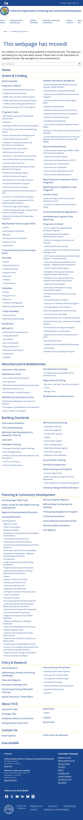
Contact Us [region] (63, 3)
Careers (47, 717)
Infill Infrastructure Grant (13, 152)
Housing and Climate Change (56, 678)
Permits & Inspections (54, 464)
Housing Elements (11, 516)
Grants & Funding (14, 76)
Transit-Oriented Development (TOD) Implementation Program (18, 201)
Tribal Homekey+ (10, 311)
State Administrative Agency (56, 448)
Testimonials (8, 353)
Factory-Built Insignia (53, 441)
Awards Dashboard (11, 265)
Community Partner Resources (15, 332)
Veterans (47, 693)
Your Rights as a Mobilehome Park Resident (21, 407)
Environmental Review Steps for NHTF (60, 160)
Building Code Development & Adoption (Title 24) (17, 434)
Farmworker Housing (53, 682)
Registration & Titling (54, 380)
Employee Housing (11, 444)
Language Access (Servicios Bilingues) (56, 809)
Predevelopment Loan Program (57, 331)
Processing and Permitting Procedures (20, 601)
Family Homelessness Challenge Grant (19, 135)
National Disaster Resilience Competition (61, 113)
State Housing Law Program (57, 469)
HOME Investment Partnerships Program (20, 100)
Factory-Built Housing (54, 460)
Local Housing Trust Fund (13, 163)
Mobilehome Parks (11, 374)
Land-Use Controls (11, 594)
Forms (46, 388)
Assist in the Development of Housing (19, 626)
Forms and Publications (13, 465)
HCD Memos (49, 530)
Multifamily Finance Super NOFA (18, 223)
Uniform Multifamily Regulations (60, 211)
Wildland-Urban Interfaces (55, 455)
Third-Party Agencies (53, 430)
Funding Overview (10, 269)
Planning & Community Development (51, 21)
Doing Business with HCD (15, 723)
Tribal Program (9, 283)
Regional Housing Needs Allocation (20, 512)
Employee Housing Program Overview (19, 448)
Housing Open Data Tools (15, 500)
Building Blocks (9, 521)
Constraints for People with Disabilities (20, 609)
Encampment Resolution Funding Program (21, 125)
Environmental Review (54, 146)
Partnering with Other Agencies (57, 671)
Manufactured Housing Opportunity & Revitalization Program (18, 167)
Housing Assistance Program (56, 300)
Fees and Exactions (12, 597)
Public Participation (12, 527)
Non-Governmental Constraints (17, 612)
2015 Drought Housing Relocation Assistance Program (57, 229)
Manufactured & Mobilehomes (16, 21)
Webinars (7, 234)
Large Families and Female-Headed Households (18, 563)
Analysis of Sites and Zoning (15, 579)
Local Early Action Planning (55, 314)
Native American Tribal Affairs (17, 696)
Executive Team (10, 709)
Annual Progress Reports (56, 499)
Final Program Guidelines (13, 231)
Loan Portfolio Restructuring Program (18, 159)
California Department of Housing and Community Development (45, 10)
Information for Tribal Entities (56, 164)
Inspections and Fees (52, 426)
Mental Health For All (66, 761)
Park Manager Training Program (16, 392)
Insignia (47, 437)
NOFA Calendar (10, 81)
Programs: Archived (53, 224)
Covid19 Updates (64, 776)
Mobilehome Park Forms (13, 388)
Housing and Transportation (56, 675)
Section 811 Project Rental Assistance (18, 197)
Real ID (60, 770)
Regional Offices (10, 780)
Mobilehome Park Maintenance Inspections (21, 385)
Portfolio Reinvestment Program (16, 183)
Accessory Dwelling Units (14, 585)
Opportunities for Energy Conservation (20, 652)
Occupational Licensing (55, 369)
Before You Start (10, 524)
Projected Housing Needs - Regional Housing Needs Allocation (18, 554)
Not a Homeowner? (11, 343)
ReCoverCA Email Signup (13, 350)
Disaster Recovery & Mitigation (59, 80)
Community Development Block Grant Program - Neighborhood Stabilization (59, 263)
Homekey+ (7, 288)
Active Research (10, 668)
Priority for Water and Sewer (16, 655)
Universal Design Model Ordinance (61, 487)
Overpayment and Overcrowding (17, 542)
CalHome (6, 122)
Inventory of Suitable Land (15, 582)
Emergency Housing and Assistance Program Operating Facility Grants (58, 279)
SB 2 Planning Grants (52, 341)
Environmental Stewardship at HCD (58, 171)
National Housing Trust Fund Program (19, 107)
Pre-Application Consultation (15, 238)
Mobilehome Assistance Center (18, 397)
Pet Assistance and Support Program (59, 327)
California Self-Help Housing (56, 246)
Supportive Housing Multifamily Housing (61, 344)
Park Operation (9, 381)
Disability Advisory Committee (17, 718)
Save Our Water (64, 764)
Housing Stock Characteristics (16, 538)
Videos (47, 712)
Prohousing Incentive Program (15, 187)
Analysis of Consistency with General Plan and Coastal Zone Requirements (20, 648)
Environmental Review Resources (57, 174)
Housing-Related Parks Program (57, 307)
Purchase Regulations (53, 473)
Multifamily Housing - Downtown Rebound (62, 317)
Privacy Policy (52, 806)
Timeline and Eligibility (12, 303)
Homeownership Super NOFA (15, 148)
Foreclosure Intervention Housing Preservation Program (57, 288)
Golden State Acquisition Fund (15, 139)
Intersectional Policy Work (56, 667)
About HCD (10, 704)
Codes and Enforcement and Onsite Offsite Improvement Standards (18, 605)
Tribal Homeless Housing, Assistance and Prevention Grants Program (20, 211)
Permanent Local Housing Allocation (18, 180)
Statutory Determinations (56, 525)
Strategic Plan (9, 713)
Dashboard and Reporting (55, 121)
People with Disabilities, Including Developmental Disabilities (17, 572)
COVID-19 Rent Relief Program (56, 268)
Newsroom (48, 708)
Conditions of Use (36, 806)
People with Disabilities (54, 689)
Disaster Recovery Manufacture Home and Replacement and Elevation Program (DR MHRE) (61, 139)
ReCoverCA (7, 328)
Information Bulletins (13, 423)
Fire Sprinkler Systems (53, 434)
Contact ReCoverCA (10, 335)
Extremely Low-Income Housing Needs (20, 550)
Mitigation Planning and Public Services (60, 110)
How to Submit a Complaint (14, 411)
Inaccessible (8, 245)
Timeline (6, 279)
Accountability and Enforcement (60, 520)
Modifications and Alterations (58, 396)
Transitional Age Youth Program (16, 206)
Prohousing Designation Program (60, 511)
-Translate (72, 3)
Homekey (6, 257)
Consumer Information (14, 369)
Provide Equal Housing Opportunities (19, 644)
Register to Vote (64, 758)
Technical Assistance (54, 516)
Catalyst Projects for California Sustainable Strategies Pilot (61, 251)
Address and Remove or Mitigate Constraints (17, 622)
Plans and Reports (11, 680)
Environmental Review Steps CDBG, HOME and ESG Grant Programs (61, 151)
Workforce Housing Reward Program (59, 351)
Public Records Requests (55, 735)
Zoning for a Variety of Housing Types (20, 591)
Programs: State (10, 112)
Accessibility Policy (70, 806)
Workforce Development (54, 106)
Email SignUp (9, 735)
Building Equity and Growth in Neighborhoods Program (56, 235)
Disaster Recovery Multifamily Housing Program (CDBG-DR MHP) (60, 85)
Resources (7, 276)
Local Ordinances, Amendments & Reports (61, 483)
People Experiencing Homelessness (18, 567)
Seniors (7, 576)
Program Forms (9, 242)
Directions (8, 766)
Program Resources (11, 346)
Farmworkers (9, 559)
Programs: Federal (11, 85)
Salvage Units (49, 391)
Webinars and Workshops (13, 306)
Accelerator (8, 323)
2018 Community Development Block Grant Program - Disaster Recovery (61, 257)
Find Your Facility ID (11, 461)
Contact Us (9, 730)
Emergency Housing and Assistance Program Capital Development (58, 273)
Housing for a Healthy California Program (61, 303)
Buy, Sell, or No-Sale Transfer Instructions (61, 384)
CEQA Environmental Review (56, 156)
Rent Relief (62, 783)
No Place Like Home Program (15, 176)
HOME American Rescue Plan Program (19, 97)
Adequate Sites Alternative (15, 588)
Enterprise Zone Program (54, 284)
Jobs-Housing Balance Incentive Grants (60, 310)
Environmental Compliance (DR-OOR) (59, 90)
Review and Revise (11, 530)
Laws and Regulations (12, 452)
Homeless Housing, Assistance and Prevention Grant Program (17, 143)
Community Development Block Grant (18, 89)
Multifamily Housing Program (15, 173)
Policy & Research (69, 21)
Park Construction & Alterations (16, 378)
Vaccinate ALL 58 (64, 779)
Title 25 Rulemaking (12, 427)
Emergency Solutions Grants (14, 93)
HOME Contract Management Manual (20, 103)
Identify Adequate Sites (13, 630)
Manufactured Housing (55, 422)
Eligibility (7, 357)
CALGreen (7, 439)
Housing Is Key (63, 773)
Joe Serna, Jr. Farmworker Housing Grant (19, 156)
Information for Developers (55, 167)
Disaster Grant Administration (56, 117)
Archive (6, 227)
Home (6, 70)
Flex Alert (61, 767)
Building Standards (34, 21)
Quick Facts (49, 722)
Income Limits (50, 194)
